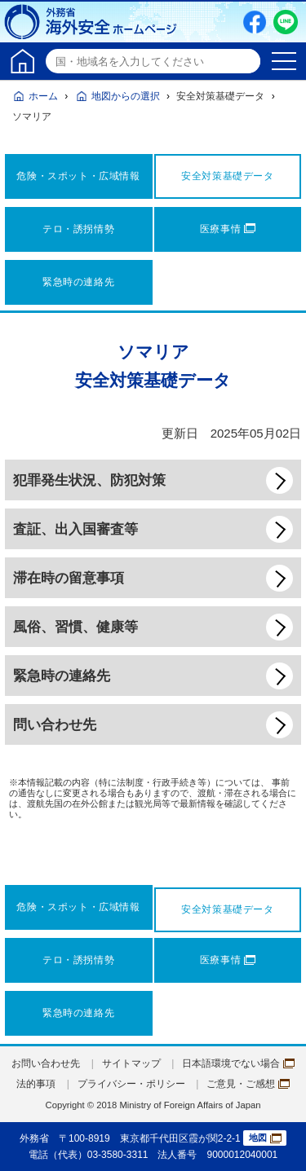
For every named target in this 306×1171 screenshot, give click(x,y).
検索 (245, 61)
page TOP (277, 1142)
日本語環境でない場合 (238, 1063)
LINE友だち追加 (285, 22)
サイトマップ (131, 1063)
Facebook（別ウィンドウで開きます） (254, 22)
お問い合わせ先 (45, 1063)
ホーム (43, 96)
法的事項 (35, 1084)
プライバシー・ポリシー (131, 1084)
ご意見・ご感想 (248, 1084)
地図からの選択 (125, 96)
